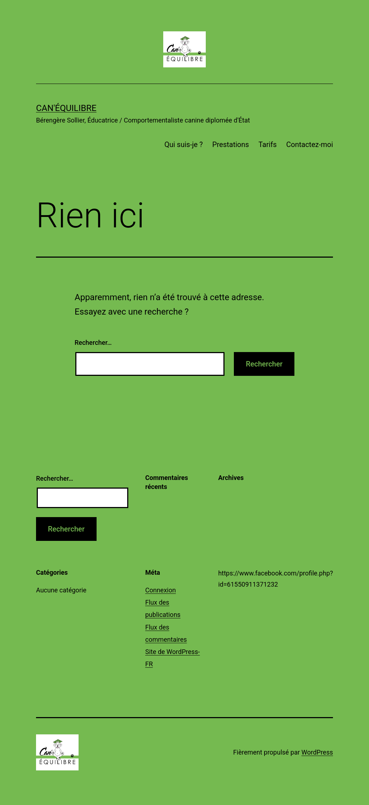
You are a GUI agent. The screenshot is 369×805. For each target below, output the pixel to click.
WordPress (317, 752)
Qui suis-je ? (183, 144)
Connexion (160, 590)
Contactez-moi (309, 144)
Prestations (230, 144)
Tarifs (267, 144)
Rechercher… (93, 342)
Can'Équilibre (66, 108)
